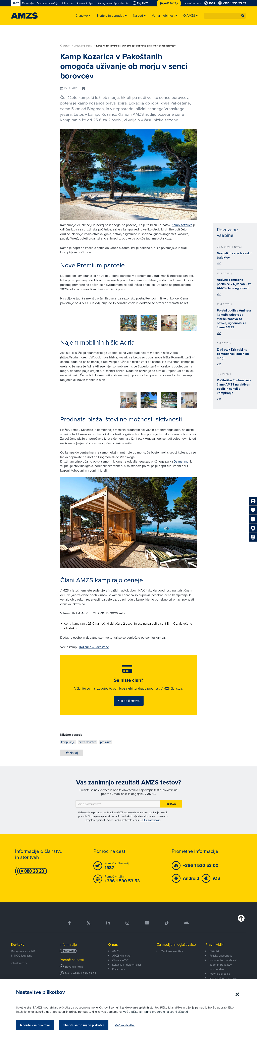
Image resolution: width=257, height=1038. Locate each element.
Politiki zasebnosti (150, 818)
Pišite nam (118, 967)
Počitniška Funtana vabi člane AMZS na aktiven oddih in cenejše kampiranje (234, 386)
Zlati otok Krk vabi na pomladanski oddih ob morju (233, 353)
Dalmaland (181, 458)
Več (219, 263)
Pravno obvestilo (219, 971)
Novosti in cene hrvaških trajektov (234, 255)
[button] (243, 15)
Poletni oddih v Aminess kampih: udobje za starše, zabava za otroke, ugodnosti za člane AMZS (234, 319)
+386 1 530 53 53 (84, 971)
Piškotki (214, 949)
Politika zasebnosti (220, 954)
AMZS (115, 949)
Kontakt (17, 942)
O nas (113, 942)
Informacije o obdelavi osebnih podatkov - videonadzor (223, 962)
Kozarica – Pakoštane (94, 644)
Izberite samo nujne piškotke (83, 1025)
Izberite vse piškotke (35, 1025)
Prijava (171, 802)
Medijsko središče (172, 949)
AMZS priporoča (84, 45)
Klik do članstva (129, 698)
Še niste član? (128, 677)
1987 (80, 964)
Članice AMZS (120, 958)
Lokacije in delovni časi (126, 963)
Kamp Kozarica (182, 225)
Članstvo (66, 45)
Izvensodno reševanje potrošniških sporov (223, 978)
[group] (76, 321)
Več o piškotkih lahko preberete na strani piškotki (155, 1012)
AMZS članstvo (121, 954)
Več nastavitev (125, 1025)
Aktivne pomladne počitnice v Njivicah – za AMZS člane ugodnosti (234, 283)
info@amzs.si (19, 961)
